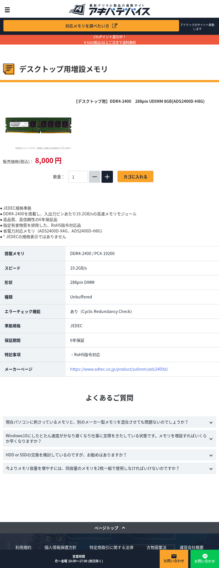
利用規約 (23, 547)
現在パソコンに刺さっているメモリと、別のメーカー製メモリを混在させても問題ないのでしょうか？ (97, 422)
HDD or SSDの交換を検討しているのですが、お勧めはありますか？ (66, 454)
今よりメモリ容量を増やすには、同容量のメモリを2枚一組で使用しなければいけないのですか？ (93, 468)
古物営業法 (157, 547)
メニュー (7, 9)
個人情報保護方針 (60, 547)
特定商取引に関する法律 (111, 547)
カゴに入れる (135, 176)
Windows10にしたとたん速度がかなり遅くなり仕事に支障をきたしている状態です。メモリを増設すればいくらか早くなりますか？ (106, 438)
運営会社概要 (192, 547)
